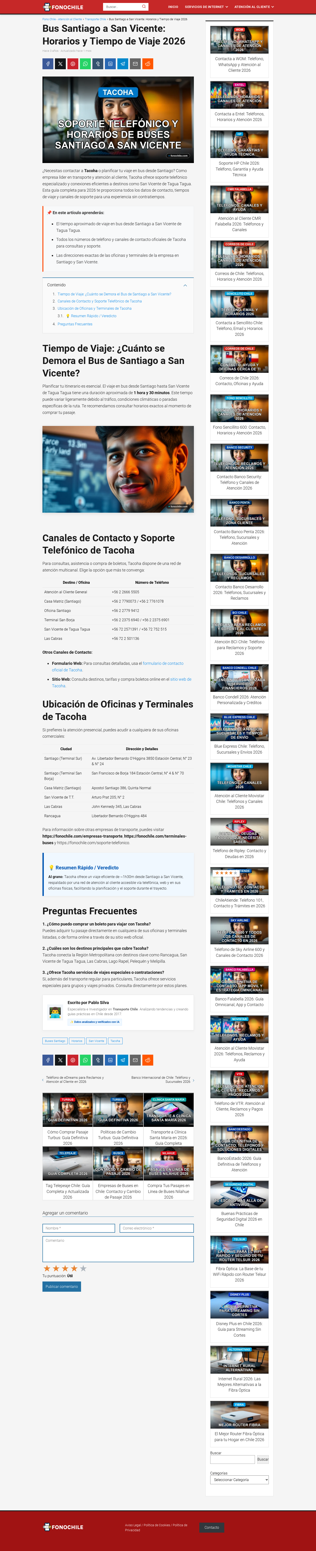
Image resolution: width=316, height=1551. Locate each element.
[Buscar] (143, 6)
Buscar (215, 1453)
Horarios (77, 1041)
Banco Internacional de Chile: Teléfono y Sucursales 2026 (160, 1080)
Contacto (212, 1527)
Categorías (218, 1473)
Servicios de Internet (204, 7)
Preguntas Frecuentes (75, 324)
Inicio (173, 7)
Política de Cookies (157, 1525)
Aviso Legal (133, 1525)
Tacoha (115, 1041)
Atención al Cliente (252, 7)
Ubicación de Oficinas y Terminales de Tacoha (95, 308)
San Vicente (96, 1041)
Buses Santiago (55, 1041)
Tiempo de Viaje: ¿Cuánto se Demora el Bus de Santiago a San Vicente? (114, 294)
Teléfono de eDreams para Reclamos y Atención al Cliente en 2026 (75, 1080)
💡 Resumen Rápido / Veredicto (91, 316)
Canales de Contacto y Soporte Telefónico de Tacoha (100, 301)
